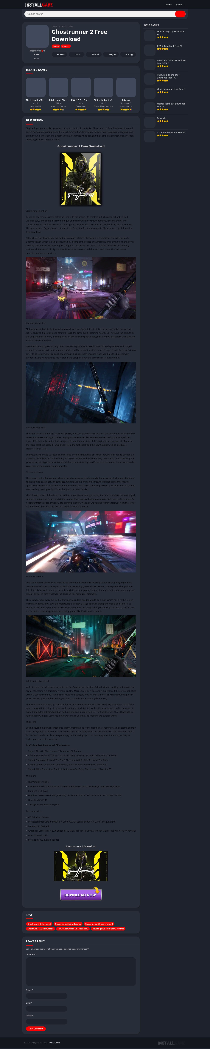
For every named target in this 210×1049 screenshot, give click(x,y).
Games (179, 4)
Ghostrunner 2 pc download (40, 930)
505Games (120, 250)
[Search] (105, 14)
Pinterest (93, 55)
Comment (31, 955)
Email (29, 1004)
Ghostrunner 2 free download (99, 925)
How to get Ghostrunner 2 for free (108, 930)
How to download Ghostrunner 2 (73, 930)
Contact (65, 47)
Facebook (59, 55)
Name (29, 991)
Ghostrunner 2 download (39, 925)
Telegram (110, 55)
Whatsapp (127, 55)
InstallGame (54, 1043)
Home (168, 4)
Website (29, 1016)
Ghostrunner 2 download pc (68, 925)
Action (70, 27)
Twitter (75, 55)
